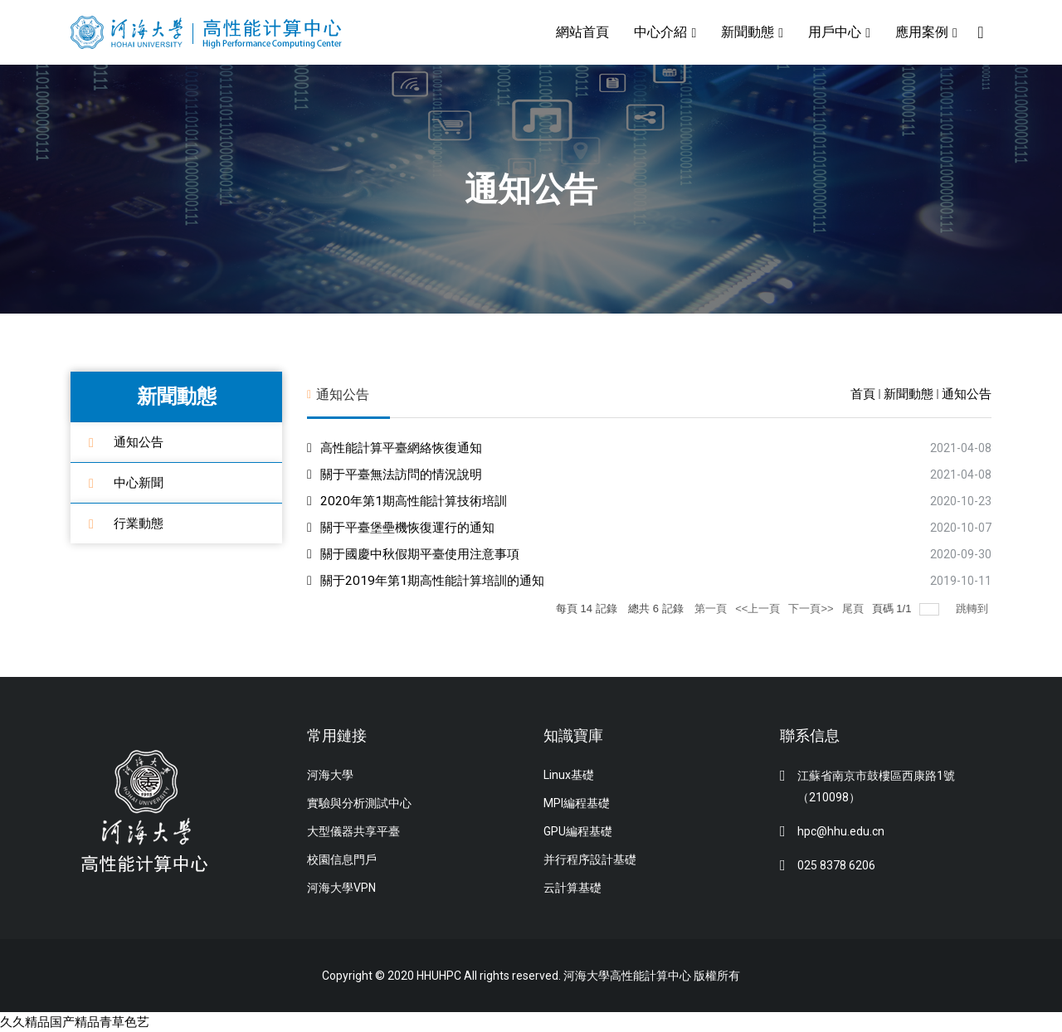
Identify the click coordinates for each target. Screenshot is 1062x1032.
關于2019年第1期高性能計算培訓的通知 (438, 580)
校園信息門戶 (342, 859)
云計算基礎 (572, 887)
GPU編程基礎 (577, 831)
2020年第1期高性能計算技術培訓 (418, 501)
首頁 (862, 394)
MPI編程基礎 (576, 803)
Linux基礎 (568, 774)
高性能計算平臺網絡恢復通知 (406, 447)
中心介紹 (659, 32)
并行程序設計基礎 (589, 859)
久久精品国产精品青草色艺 (79, 1022)
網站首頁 (581, 32)
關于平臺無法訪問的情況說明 (406, 474)
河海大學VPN (341, 887)
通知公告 (140, 442)
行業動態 (140, 523)
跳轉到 (973, 608)
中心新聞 (140, 482)
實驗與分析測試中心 (359, 803)
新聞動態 (746, 32)
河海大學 (330, 774)
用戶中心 (833, 32)
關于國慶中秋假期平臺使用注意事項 (426, 554)
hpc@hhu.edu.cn (840, 831)
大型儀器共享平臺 (353, 831)
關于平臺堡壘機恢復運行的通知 (413, 527)
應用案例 (921, 32)
